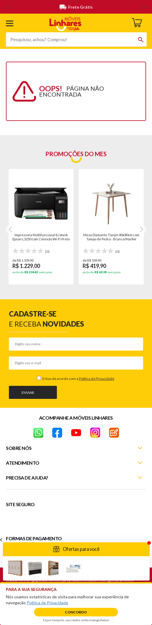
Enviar (28, 392)
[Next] (10, 229)
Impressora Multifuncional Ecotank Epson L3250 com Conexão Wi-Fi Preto (41, 237)
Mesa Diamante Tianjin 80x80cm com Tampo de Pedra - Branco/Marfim (111, 237)
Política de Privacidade (96, 378)
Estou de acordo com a (78, 378)
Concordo (76, 612)
